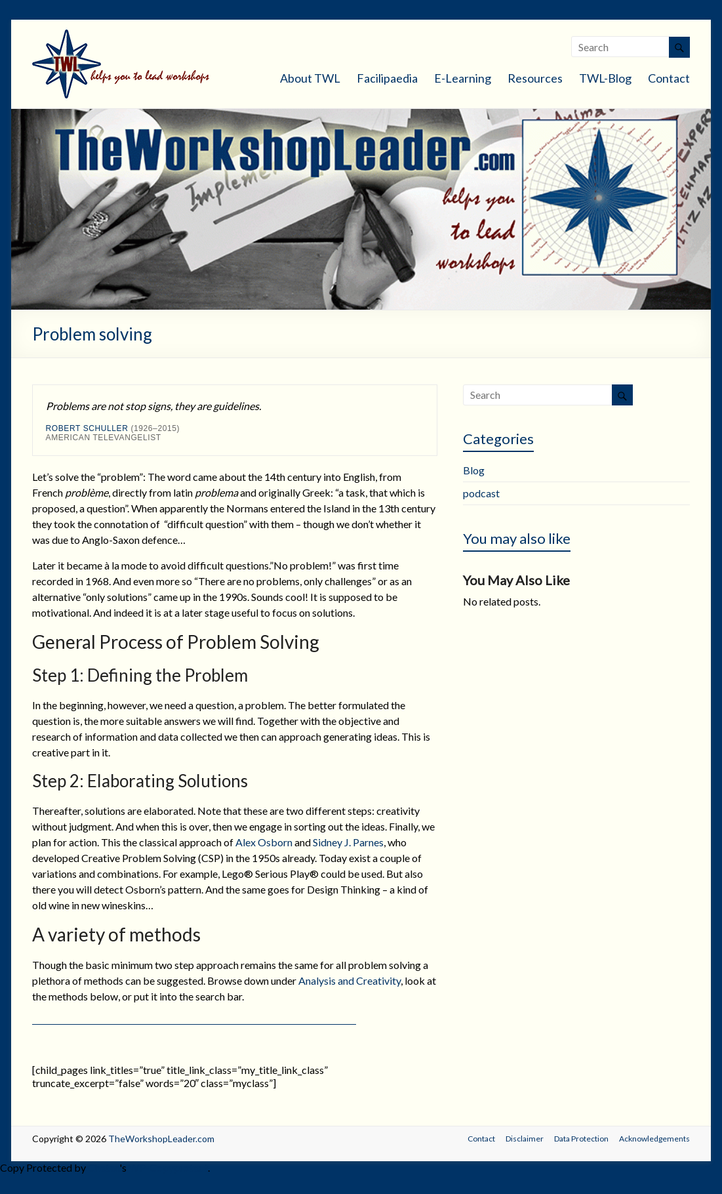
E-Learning (462, 78)
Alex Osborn (263, 842)
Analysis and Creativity (349, 980)
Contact (669, 78)
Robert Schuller (87, 428)
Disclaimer (525, 1138)
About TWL (310, 78)
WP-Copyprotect (168, 1167)
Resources (535, 78)
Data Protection (581, 1138)
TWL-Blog (605, 78)
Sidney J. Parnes (348, 842)
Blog (474, 470)
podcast (481, 493)
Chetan (103, 1167)
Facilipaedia (387, 78)
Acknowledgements (654, 1138)
